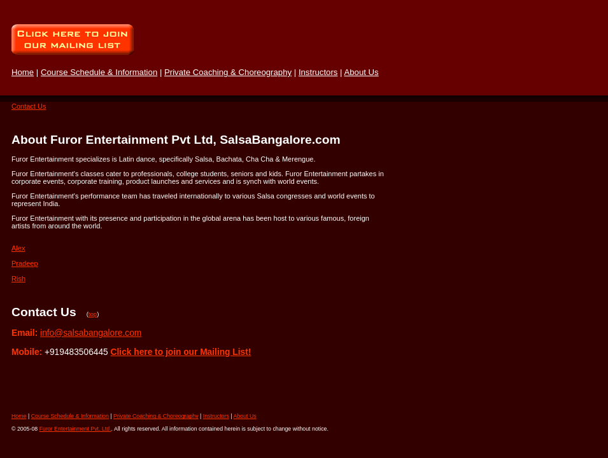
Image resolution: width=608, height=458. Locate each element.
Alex (18, 248)
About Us (361, 72)
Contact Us (28, 106)
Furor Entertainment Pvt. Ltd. (75, 429)
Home (22, 72)
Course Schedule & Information (99, 72)
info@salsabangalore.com (90, 333)
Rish (18, 278)
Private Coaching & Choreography (228, 72)
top (92, 313)
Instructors (318, 72)
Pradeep (24, 263)
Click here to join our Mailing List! (181, 352)
